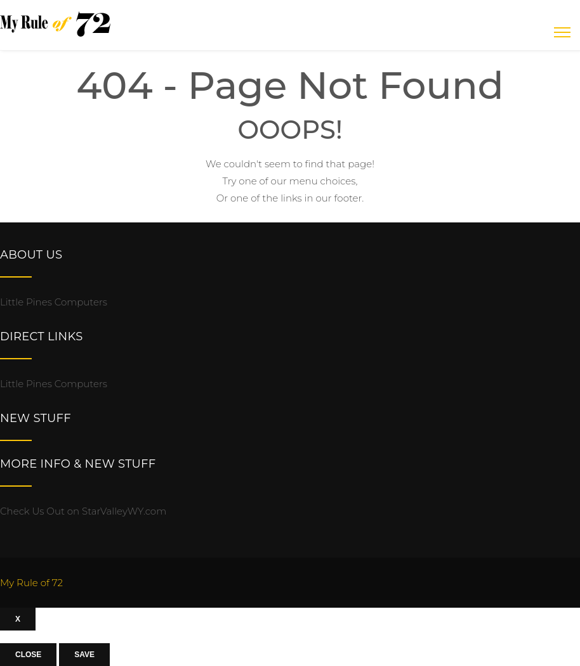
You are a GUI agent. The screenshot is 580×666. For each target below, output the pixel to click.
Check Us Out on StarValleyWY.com (83, 511)
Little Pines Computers (53, 302)
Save (84, 654)
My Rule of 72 (31, 583)
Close (28, 654)
